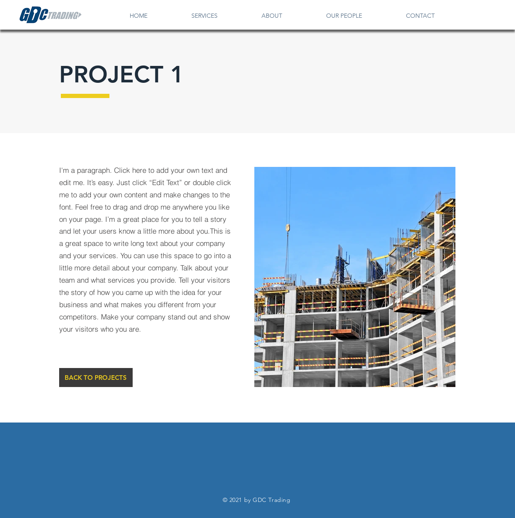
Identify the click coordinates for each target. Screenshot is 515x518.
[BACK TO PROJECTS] (96, 377)
